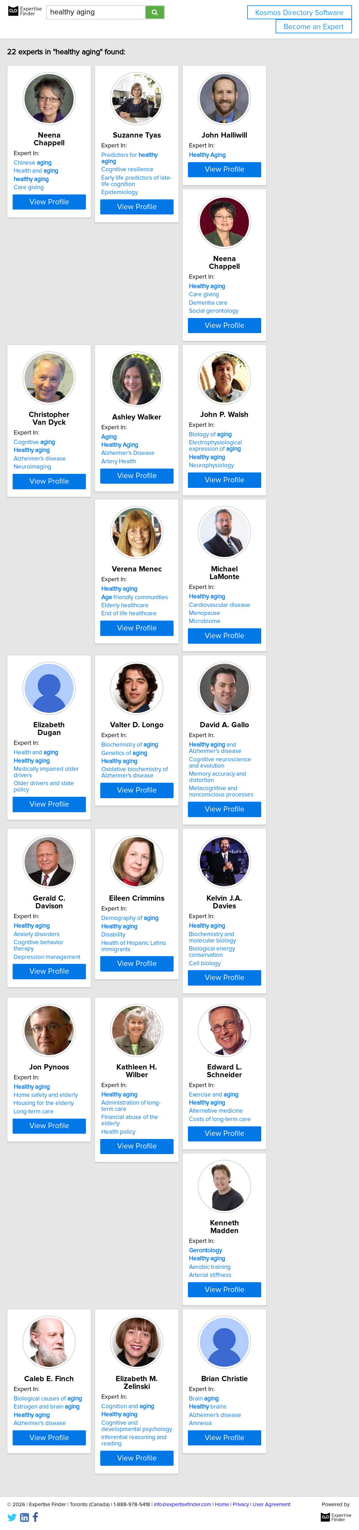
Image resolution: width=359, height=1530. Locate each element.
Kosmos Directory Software (299, 12)
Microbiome (254, 542)
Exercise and (263, 1049)
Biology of (49, 517)
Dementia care (47, 356)
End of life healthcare (161, 542)
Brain (43, 1403)
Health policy (151, 1074)
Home (222, 1504)
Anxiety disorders (51, 880)
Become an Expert (314, 27)
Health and (50, 171)
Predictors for (170, 163)
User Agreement (271, 1504)
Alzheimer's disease (160, 356)
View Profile (73, 221)
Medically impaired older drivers (70, 711)
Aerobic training (49, 1243)
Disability (145, 888)
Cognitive (154, 340)
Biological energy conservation (279, 895)
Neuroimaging (152, 365)
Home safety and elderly (60, 1057)
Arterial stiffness (49, 1251)
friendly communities (167, 525)
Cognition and (265, 1226)
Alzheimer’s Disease (265, 359)
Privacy (241, 1504)
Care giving (43, 187)
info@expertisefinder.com (182, 1504)
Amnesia (39, 1428)
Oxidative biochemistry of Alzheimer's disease (167, 722)
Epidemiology (152, 194)
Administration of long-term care (176, 1057)
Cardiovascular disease (269, 525)
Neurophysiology (50, 548)
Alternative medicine (266, 1065)
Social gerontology (53, 365)
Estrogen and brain (166, 1234)
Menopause (254, 534)
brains (47, 1412)
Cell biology (254, 903)
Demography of (162, 872)
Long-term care (48, 1074)
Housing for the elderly (58, 1065)
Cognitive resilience (160, 171)
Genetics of (157, 703)
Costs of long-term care (269, 1074)
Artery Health (256, 367)
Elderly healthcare (157, 534)
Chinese (47, 163)
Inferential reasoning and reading (282, 1257)
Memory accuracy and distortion (280, 724)
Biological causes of (168, 1226)
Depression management (61, 896)
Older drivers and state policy (67, 719)
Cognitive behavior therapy (64, 888)
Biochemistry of (162, 694)
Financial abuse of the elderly (172, 1065)
